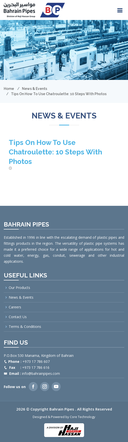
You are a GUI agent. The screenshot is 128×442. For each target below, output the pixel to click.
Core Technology (82, 417)
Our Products (19, 287)
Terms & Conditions (25, 326)
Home (9, 89)
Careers (15, 307)
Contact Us (18, 317)
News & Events (34, 89)
